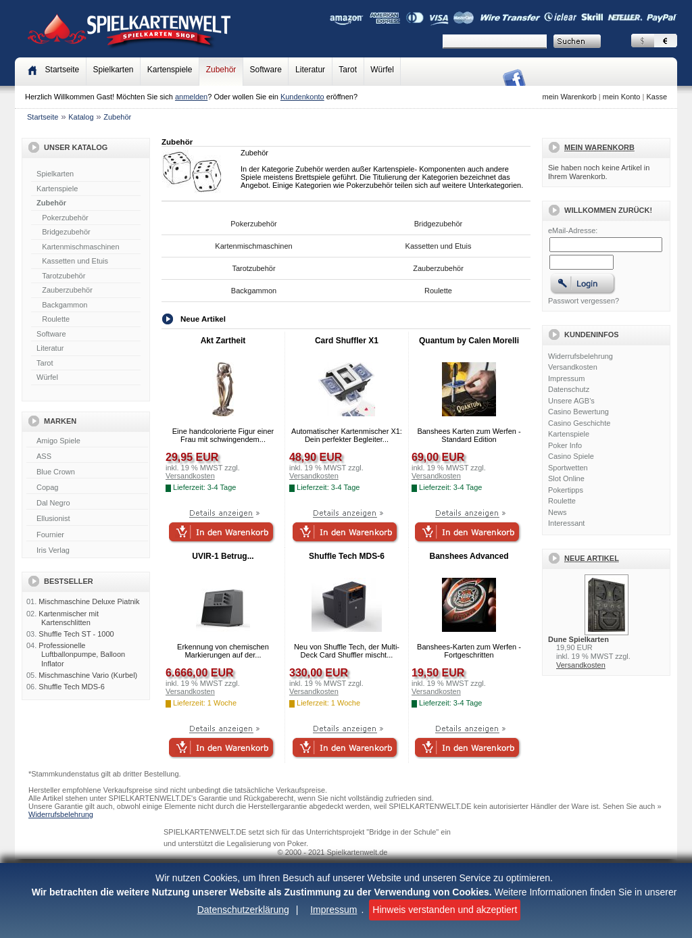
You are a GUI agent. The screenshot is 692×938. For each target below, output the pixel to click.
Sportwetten (568, 468)
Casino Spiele (571, 456)
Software (266, 69)
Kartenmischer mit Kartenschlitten (69, 618)
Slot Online (566, 478)
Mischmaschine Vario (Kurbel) (88, 675)
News (557, 512)
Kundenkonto (302, 97)
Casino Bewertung (578, 412)
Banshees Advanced (469, 556)
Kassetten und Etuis (75, 261)
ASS (87, 457)
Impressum (333, 909)
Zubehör (221, 69)
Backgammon (64, 305)
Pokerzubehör (65, 218)
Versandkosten (572, 367)
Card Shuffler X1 (346, 340)
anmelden (191, 97)
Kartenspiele (170, 69)
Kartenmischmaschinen (80, 247)
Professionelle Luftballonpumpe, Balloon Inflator (82, 654)
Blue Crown (87, 472)
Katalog (80, 117)
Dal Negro (87, 503)
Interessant (566, 523)
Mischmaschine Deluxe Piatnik (89, 601)
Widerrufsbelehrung (580, 356)
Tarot (348, 69)
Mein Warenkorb (599, 147)
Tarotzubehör (63, 276)
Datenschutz (568, 389)
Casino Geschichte (579, 423)
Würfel (382, 69)
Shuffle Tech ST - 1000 (76, 634)
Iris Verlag (87, 551)
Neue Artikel (591, 558)
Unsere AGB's (571, 401)
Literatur (310, 69)
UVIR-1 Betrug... (222, 556)
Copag (87, 488)
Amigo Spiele (87, 441)
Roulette (56, 319)
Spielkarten (113, 69)
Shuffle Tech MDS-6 (71, 687)
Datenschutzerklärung (243, 909)
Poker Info (565, 445)
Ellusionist (87, 519)
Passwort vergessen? (583, 301)
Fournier (87, 535)
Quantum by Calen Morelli (469, 340)
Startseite (42, 117)
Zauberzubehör (67, 290)
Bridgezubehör (66, 232)
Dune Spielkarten (578, 639)
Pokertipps (565, 490)
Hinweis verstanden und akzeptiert (444, 909)
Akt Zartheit (223, 340)
